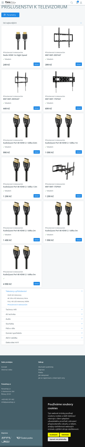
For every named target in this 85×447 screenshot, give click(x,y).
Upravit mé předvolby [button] (58, 439)
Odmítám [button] (65, 435)
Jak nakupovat (43, 375)
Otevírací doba (6, 370)
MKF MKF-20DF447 (53, 55)
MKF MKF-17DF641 (53, 99)
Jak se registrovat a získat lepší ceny (51, 378)
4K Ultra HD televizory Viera (18, 298)
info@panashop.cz (8, 402)
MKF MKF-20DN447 (11, 99)
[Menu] (3, 2)
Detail (37, 64)
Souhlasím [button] (54, 435)
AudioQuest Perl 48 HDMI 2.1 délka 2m (19, 230)
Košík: (77, 3)
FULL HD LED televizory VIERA (18, 301)
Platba (40, 372)
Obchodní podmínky (45, 367)
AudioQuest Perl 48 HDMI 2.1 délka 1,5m (20, 187)
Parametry (11, 15)
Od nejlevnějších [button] (10, 23)
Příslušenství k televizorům (17, 305)
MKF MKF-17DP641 (53, 187)
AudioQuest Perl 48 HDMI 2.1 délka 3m (61, 230)
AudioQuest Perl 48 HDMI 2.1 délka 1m (61, 143)
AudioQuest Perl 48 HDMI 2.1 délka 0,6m (20, 143)
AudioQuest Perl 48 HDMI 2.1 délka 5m (19, 274)
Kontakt (4, 367)
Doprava (41, 370)
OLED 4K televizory (14, 295)
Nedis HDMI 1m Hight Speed (15, 55)
